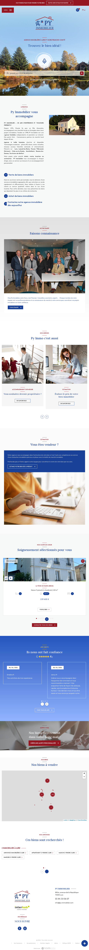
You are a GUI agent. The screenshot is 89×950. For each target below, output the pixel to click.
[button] (47, 417)
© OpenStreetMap (82, 820)
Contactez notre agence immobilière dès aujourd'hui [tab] (25, 204)
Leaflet (65, 820)
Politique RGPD (66, 943)
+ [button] (84, 773)
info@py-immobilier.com (64, 903)
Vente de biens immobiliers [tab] (21, 174)
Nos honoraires (18, 943)
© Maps (72, 820)
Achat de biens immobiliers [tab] (21, 196)
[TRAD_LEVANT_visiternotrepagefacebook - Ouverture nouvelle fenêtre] (19, 928)
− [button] (84, 777)
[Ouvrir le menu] (8, 10)
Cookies (77, 943)
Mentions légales (45, 943)
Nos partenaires (31, 943)
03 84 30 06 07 (62, 898)
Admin (56, 943)
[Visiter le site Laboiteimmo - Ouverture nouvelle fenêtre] (48, 948)
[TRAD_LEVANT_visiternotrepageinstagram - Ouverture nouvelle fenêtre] (25, 928)
